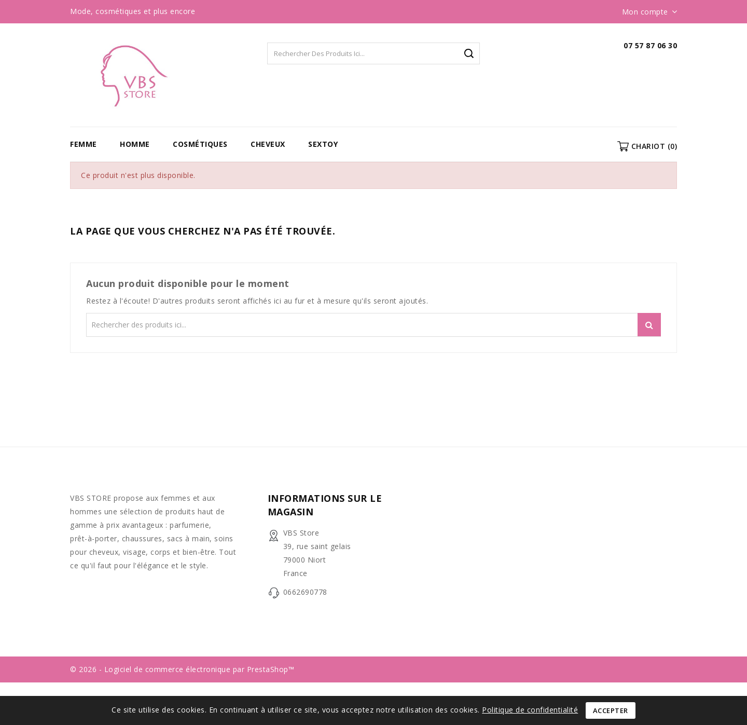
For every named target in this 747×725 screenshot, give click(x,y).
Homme (135, 144)
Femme (83, 144)
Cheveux (268, 144)
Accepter (610, 710)
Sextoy (323, 144)
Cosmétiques (200, 144)
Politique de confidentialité (530, 710)
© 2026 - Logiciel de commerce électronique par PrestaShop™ (182, 669)
